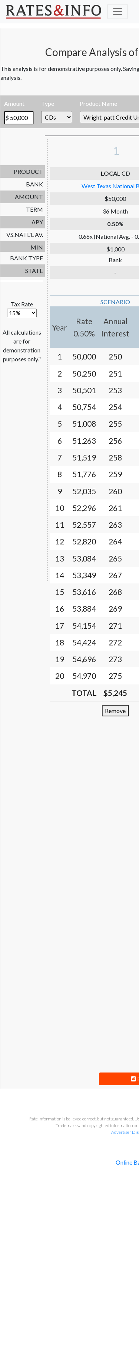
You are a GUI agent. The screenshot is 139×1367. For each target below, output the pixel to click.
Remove (115, 710)
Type (47, 103)
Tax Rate (22, 308)
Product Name (98, 103)
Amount (14, 103)
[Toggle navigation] (117, 11)
